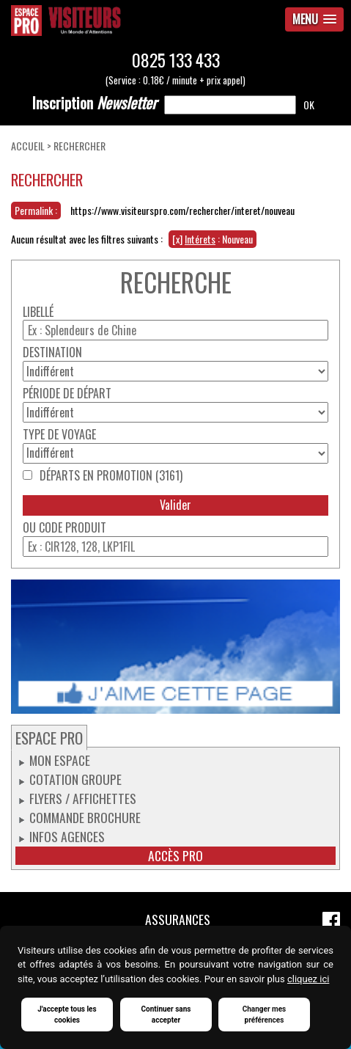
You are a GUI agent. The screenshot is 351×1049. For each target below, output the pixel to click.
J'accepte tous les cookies (66, 1014)
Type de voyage (59, 434)
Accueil (28, 145)
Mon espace (59, 760)
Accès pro (175, 856)
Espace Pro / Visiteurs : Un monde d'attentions (117, 20)
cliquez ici (308, 978)
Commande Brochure (85, 817)
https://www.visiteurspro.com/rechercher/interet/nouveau (182, 210)
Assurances (177, 919)
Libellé (38, 312)
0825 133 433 (176, 60)
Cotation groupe (75, 779)
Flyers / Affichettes (82, 798)
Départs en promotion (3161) (111, 475)
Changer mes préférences (265, 1014)
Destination (52, 352)
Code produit (72, 527)
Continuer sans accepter (166, 1014)
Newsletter (94, 103)
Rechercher (79, 145)
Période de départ (67, 393)
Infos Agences (67, 836)
